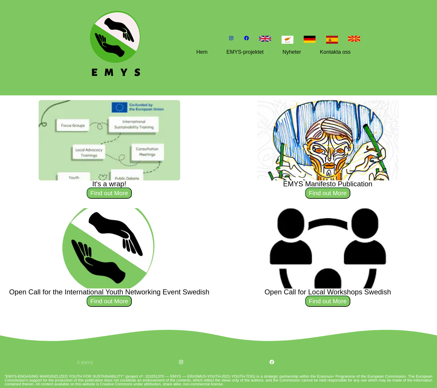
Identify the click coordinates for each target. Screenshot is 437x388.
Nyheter (291, 52)
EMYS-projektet (245, 52)
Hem (202, 52)
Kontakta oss (335, 52)
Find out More (109, 193)
